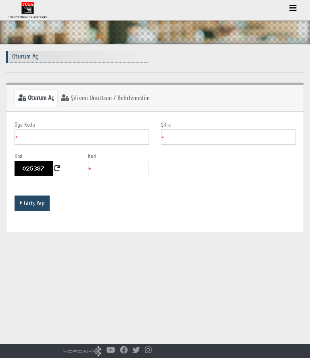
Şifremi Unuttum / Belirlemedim (105, 98)
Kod (19, 156)
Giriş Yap (32, 203)
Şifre (166, 124)
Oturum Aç (36, 98)
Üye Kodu (25, 124)
